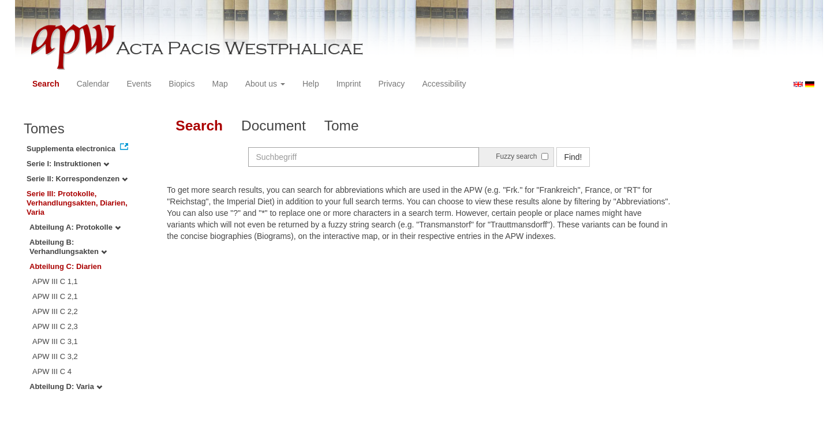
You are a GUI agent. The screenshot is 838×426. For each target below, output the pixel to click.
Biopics (181, 83)
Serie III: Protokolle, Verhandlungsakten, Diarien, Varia (77, 202)
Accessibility (444, 83)
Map (219, 83)
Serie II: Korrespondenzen (77, 178)
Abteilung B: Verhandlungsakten (68, 247)
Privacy (391, 83)
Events (139, 83)
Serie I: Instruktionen (68, 163)
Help (310, 83)
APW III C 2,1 (55, 296)
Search (45, 83)
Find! (573, 157)
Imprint (348, 83)
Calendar (93, 83)
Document (273, 125)
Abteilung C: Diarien (65, 266)
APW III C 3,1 (55, 341)
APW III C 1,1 (55, 281)
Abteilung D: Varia (65, 386)
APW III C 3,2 (55, 356)
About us (265, 83)
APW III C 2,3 (55, 326)
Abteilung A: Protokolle (75, 227)
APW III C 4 (52, 371)
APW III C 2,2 (55, 311)
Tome (341, 125)
